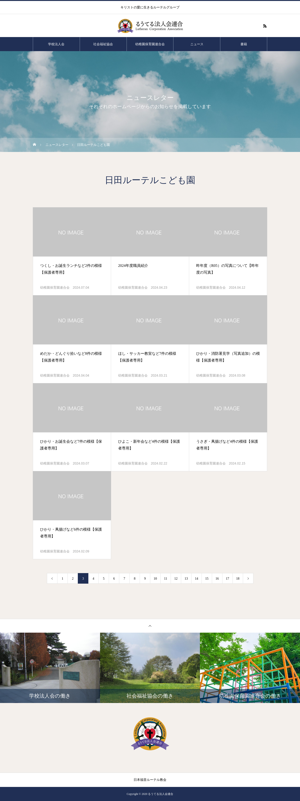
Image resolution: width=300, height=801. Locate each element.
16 (217, 578)
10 (155, 578)
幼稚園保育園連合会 (150, 44)
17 (227, 578)
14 (196, 578)
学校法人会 (56, 44)
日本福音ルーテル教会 (150, 780)
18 (238, 578)
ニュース (196, 44)
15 (207, 578)
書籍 (243, 44)
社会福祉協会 (103, 44)
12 (176, 578)
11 (165, 578)
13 (186, 578)
